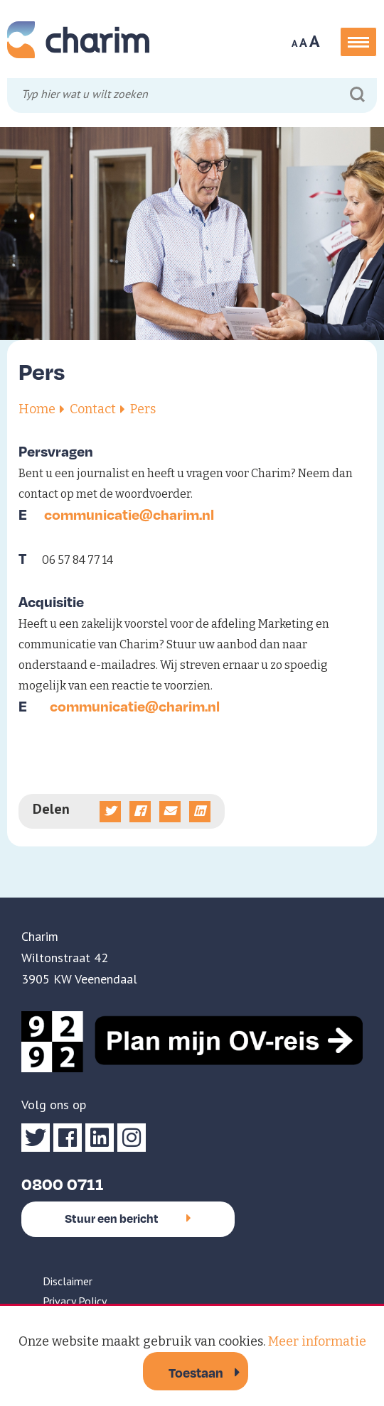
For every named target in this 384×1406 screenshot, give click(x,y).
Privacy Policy (75, 1301)
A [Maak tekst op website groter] (314, 41)
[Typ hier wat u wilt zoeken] (193, 96)
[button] (358, 42)
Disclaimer (67, 1281)
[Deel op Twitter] (110, 811)
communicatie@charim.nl (129, 514)
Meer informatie (317, 1341)
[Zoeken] (357, 95)
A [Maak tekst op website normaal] (303, 42)
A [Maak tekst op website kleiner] (294, 43)
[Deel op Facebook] (140, 811)
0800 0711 (62, 1183)
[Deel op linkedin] (199, 811)
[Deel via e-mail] (170, 811)
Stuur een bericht (128, 1218)
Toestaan (196, 1372)
